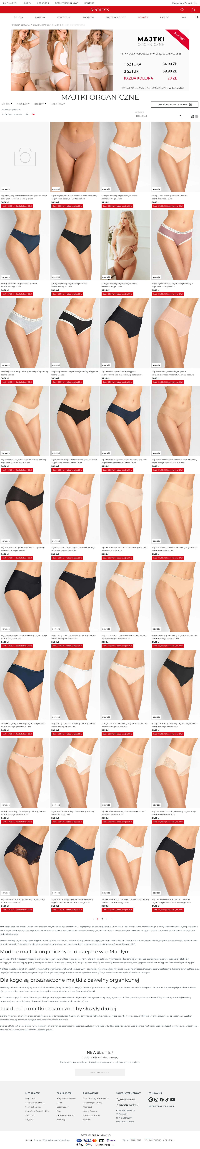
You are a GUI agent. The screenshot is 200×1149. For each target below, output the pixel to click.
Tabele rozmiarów (65, 1115)
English (158, 1140)
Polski (148, 1140)
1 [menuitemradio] (97, 919)
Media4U (29, 1140)
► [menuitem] (107, 919)
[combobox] (158, 115)
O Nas (59, 1103)
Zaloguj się (177, 3)
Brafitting (61, 1119)
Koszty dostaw (90, 1111)
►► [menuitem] (111, 919)
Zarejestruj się (191, 3)
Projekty (29, 1119)
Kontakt (87, 1119)
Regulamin (30, 1098)
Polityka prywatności (35, 1103)
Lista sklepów (63, 1107)
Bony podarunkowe (66, 1098)
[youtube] (172, 1099)
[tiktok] (167, 1099)
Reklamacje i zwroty (92, 1103)
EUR (139, 1140)
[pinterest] (150, 1099)
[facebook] (161, 1099)
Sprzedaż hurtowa (91, 1115)
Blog (59, 1111)
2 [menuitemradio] (102, 919)
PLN (133, 1140)
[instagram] (156, 1099)
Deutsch (169, 1140)
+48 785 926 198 (125, 1099)
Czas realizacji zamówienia (96, 1098)
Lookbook (30, 1115)
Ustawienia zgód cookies (37, 1111)
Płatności (87, 1107)
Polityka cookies (33, 1107)
